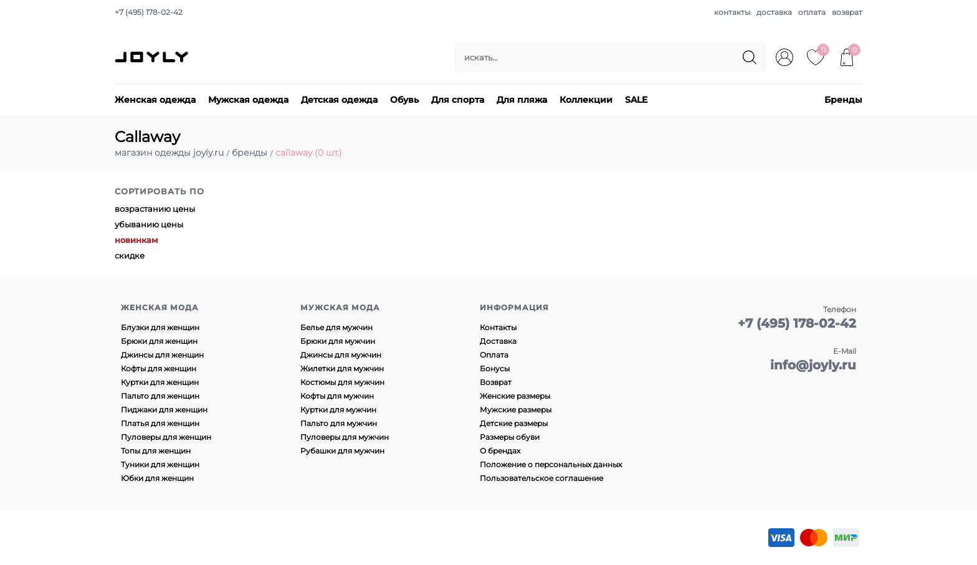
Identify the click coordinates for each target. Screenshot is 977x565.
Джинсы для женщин (162, 354)
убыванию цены (149, 224)
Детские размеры (514, 423)
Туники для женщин (160, 464)
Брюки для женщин (159, 341)
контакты (732, 12)
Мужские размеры (515, 409)
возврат (847, 12)
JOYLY (153, 57)
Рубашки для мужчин (342, 450)
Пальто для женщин (160, 396)
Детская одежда (339, 99)
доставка (774, 12)
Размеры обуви (510, 437)
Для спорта (457, 99)
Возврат (496, 382)
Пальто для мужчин (338, 423)
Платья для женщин (160, 423)
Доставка (498, 341)
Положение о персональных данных (551, 464)
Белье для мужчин (336, 327)
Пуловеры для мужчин (344, 437)
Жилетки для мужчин (342, 368)
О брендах (500, 450)
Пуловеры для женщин (166, 437)
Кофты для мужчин (337, 396)
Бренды (843, 99)
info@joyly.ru (813, 365)
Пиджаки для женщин (164, 409)
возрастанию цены (155, 209)
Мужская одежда (248, 99)
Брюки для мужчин (337, 341)
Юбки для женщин (157, 478)
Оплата (494, 354)
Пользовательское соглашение (541, 478)
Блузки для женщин (160, 327)
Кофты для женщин (158, 368)
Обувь (404, 99)
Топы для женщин (156, 450)
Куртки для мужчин (338, 409)
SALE (636, 99)
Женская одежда (155, 99)
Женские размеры (515, 396)
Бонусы (495, 368)
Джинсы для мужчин (340, 354)
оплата (812, 12)
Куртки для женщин (160, 382)
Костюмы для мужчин (342, 382)
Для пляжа (522, 99)
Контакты (498, 327)
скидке (130, 255)
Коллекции (586, 99)
